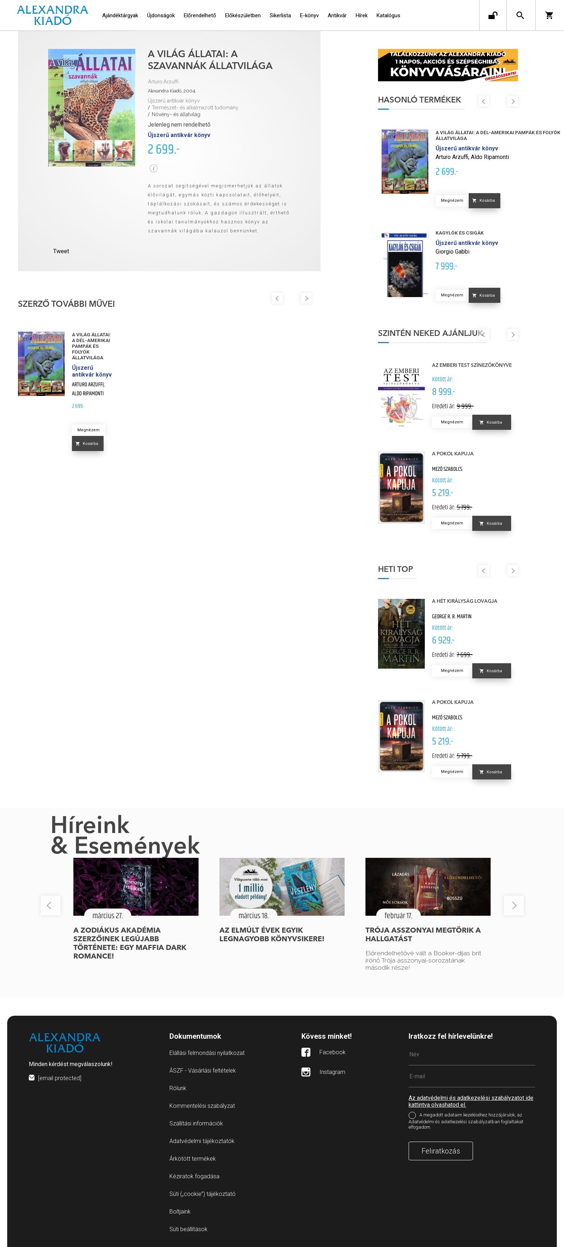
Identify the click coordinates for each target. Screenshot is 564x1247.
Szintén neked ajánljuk (430, 334)
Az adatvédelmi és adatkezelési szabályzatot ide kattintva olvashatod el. (471, 1101)
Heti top (395, 570)
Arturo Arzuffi (163, 82)
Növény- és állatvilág (176, 114)
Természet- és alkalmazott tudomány (195, 107)
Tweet (61, 251)
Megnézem (88, 430)
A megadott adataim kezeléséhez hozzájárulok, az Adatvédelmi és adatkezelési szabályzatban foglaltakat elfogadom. (466, 1121)
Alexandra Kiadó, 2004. (172, 91)
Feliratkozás (441, 1151)
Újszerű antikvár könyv (174, 101)
